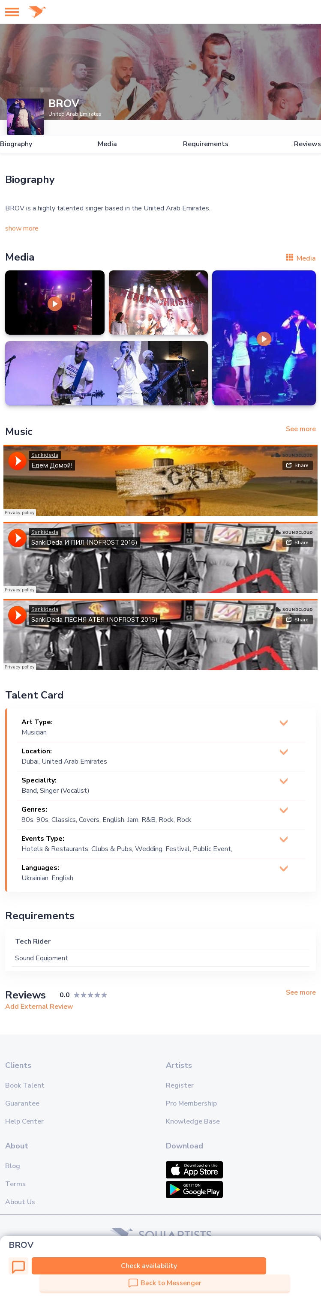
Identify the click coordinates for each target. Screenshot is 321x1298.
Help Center (24, 1121)
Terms (15, 1184)
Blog (12, 1166)
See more (301, 429)
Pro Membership (191, 1103)
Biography (16, 144)
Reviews (307, 144)
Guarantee (22, 1103)
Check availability (149, 1266)
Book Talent (25, 1085)
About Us (20, 1202)
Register (180, 1085)
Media (107, 144)
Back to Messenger (165, 1283)
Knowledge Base (193, 1121)
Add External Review (39, 1006)
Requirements (205, 144)
